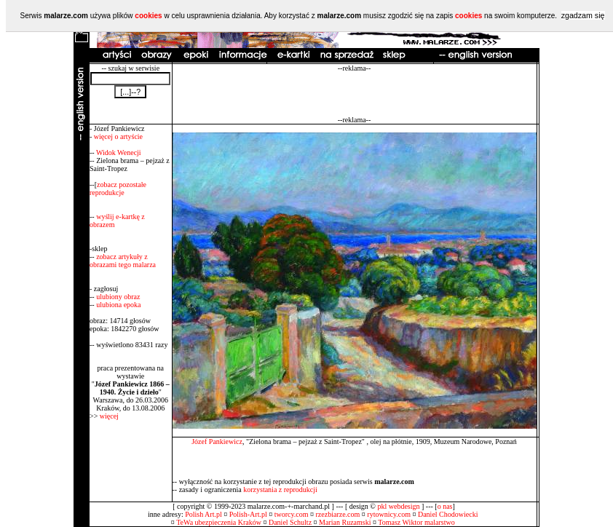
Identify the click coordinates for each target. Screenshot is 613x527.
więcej (109, 416)
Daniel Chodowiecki (448, 514)
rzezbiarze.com (338, 514)
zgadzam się (583, 15)
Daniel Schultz (290, 522)
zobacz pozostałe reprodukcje (118, 189)
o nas (445, 506)
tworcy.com (291, 514)
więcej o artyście (118, 136)
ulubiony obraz (118, 297)
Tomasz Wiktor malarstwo (416, 522)
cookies (148, 16)
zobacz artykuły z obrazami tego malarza (123, 261)
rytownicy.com (389, 514)
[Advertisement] (354, 94)
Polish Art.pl (203, 514)
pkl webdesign (398, 506)
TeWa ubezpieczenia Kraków (218, 522)
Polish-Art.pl (248, 514)
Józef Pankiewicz (216, 441)
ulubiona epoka (118, 305)
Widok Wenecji (118, 152)
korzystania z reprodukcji (280, 490)
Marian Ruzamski (345, 522)
